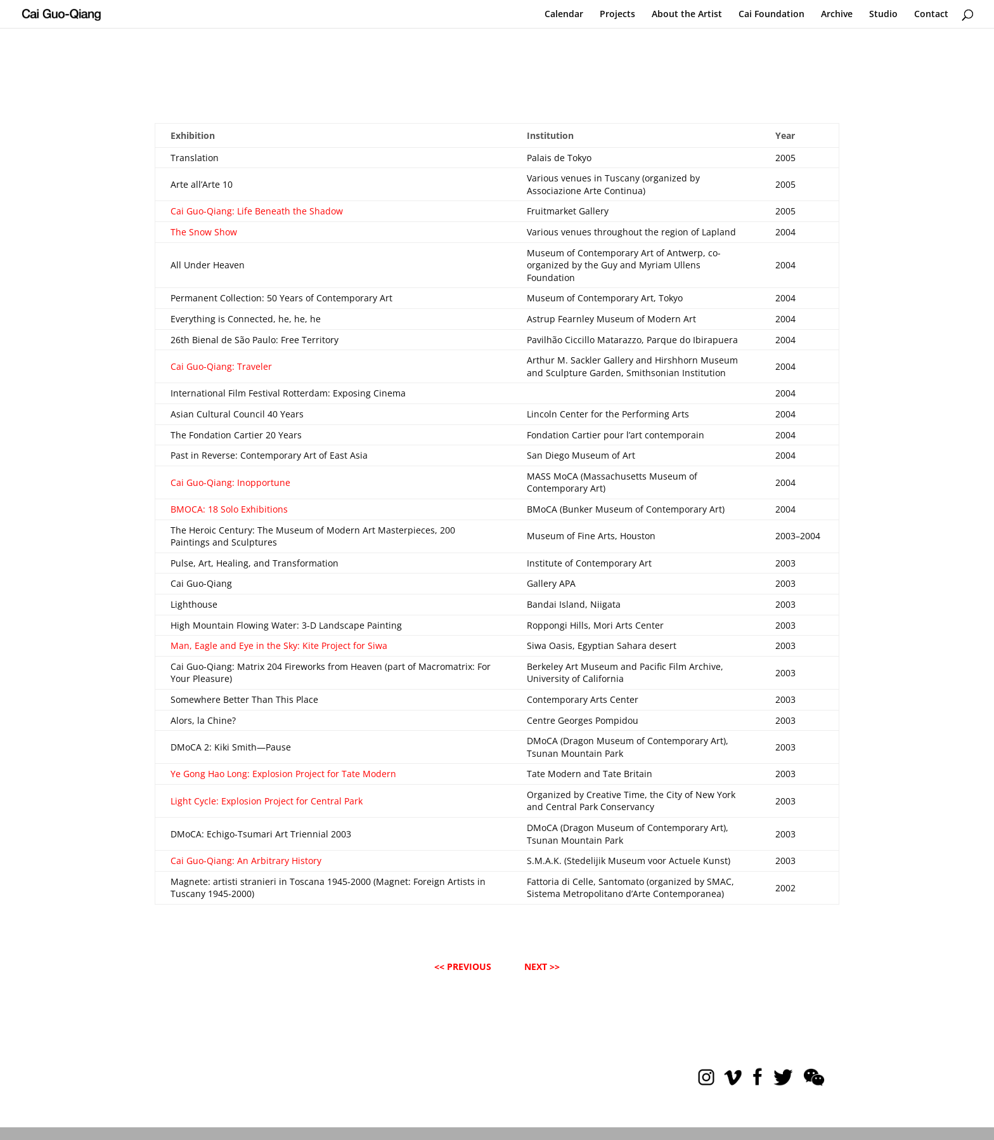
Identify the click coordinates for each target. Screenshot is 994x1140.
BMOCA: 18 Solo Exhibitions (229, 509)
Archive (837, 15)
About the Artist (687, 15)
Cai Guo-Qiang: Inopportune (230, 482)
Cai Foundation (771, 15)
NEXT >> (542, 966)
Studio (883, 15)
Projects (617, 15)
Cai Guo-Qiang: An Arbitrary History (246, 861)
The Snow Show (204, 232)
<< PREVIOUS (462, 966)
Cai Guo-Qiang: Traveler (221, 366)
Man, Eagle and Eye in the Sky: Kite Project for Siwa (279, 645)
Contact (931, 15)
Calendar (564, 15)
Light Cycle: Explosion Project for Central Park (267, 801)
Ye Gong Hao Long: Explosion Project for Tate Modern (283, 774)
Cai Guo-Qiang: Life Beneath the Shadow (257, 211)
